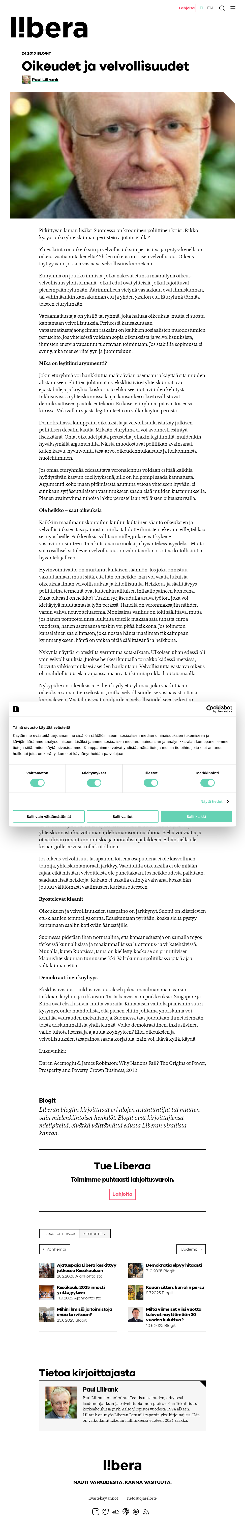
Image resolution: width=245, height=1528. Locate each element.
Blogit (44, 53)
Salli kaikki (196, 816)
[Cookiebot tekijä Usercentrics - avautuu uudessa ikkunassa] (210, 709)
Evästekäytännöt (103, 1499)
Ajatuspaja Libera (53, 28)
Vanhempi (56, 1250)
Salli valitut (122, 816)
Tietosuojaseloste (141, 1499)
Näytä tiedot (212, 801)
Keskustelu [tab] (95, 1234)
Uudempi (189, 1250)
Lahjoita (187, 8)
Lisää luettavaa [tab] (59, 1234)
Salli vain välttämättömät (49, 816)
